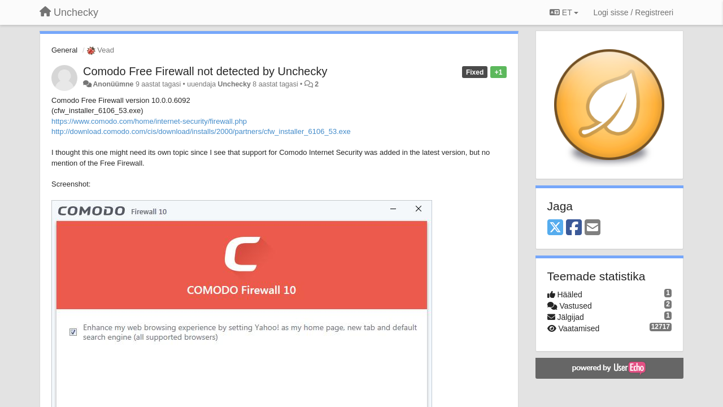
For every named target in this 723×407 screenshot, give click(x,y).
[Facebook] (574, 228)
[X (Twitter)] (555, 228)
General (64, 50)
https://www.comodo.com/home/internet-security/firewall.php (149, 121)
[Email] (592, 228)
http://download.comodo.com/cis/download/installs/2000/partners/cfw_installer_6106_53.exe (201, 131)
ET (564, 12)
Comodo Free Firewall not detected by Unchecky (205, 71)
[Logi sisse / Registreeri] (633, 12)
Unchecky (234, 84)
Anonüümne (113, 84)
